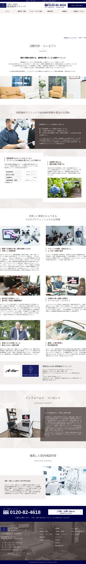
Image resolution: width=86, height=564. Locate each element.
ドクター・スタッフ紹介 (36, 11)
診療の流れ (50, 11)
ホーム (7, 11)
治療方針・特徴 (21, 11)
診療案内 (64, 11)
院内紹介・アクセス (79, 11)
